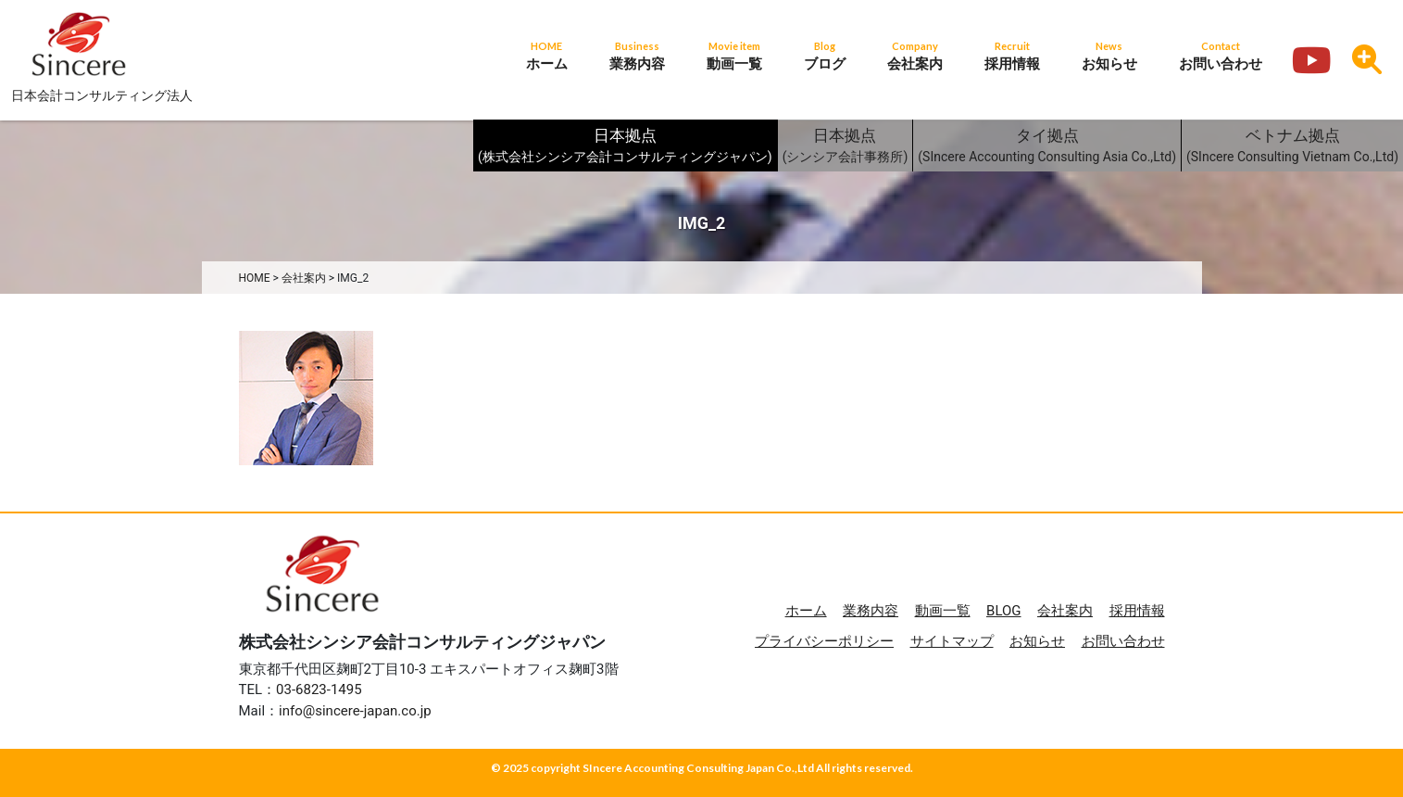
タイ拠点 (1047, 147)
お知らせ (1037, 641)
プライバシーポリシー (824, 641)
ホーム (806, 610)
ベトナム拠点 (1292, 147)
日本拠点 (625, 147)
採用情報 (1137, 610)
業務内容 (870, 610)
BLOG (1003, 610)
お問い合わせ (1123, 641)
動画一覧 (943, 610)
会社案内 (1065, 610)
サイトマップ (952, 641)
